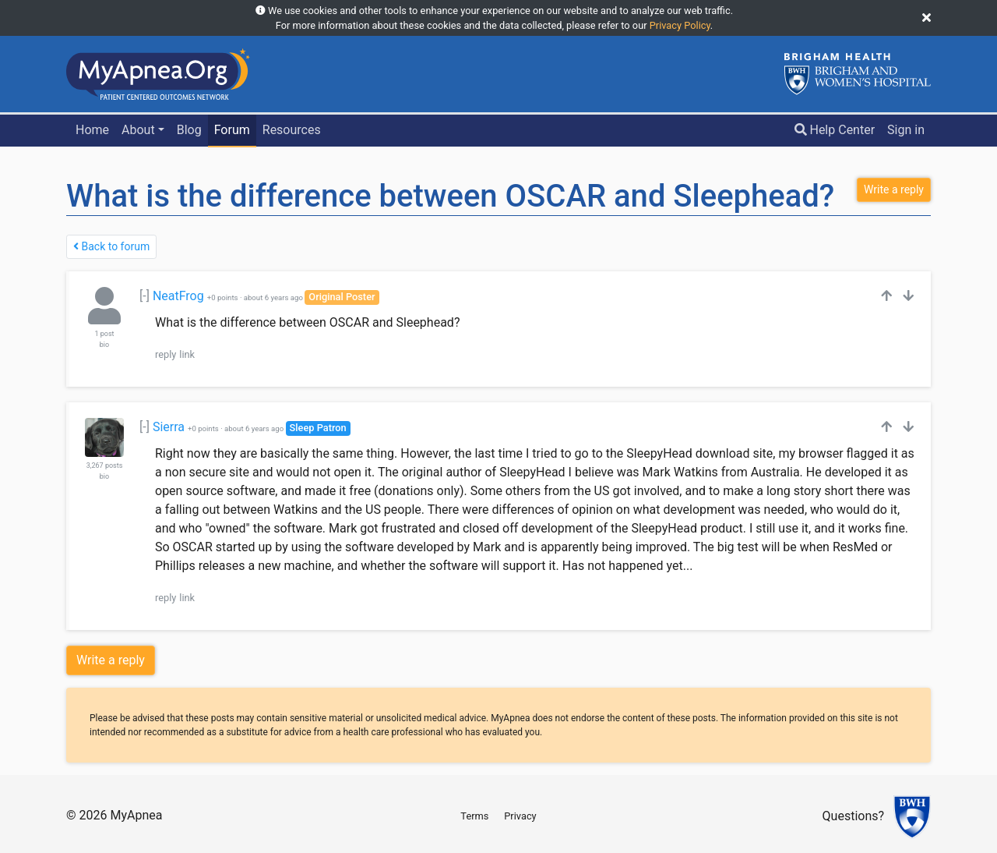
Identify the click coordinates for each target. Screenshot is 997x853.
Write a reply (110, 660)
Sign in (906, 129)
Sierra (169, 426)
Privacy (520, 816)
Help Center (834, 129)
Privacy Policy (680, 25)
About (138, 129)
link (187, 354)
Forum (232, 129)
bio (104, 345)
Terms (474, 816)
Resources (291, 129)
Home (92, 129)
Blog (189, 129)
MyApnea (136, 815)
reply (165, 354)
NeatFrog (178, 295)
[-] (144, 295)
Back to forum (111, 246)
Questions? (853, 816)
